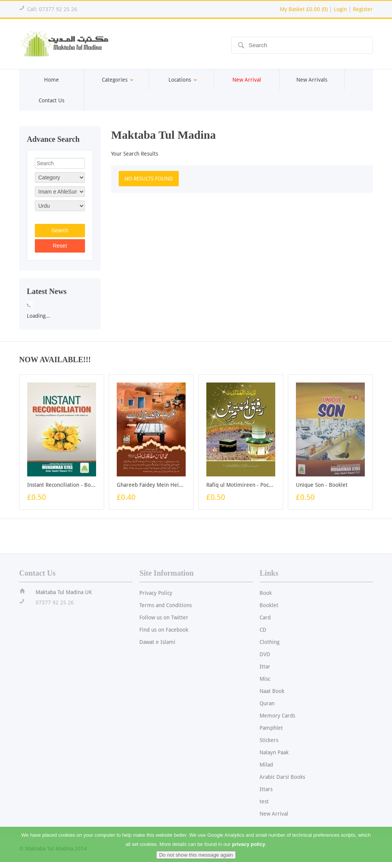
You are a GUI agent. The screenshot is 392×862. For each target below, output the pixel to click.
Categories (116, 80)
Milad (266, 765)
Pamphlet (271, 728)
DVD (265, 654)
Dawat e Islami (157, 642)
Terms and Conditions (165, 605)
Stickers (269, 740)
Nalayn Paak (274, 752)
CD (263, 630)
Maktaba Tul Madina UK (64, 592)
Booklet (269, 605)
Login (340, 9)
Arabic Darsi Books (282, 777)
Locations (181, 80)
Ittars (266, 789)
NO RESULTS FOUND (148, 179)
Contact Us (51, 100)
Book (266, 593)
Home (51, 80)
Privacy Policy (155, 593)
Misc (265, 679)
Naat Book (272, 691)
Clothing (269, 642)
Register (363, 9)
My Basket (304, 9)
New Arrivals (311, 80)
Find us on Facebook (163, 630)
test (264, 801)
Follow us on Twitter (163, 617)
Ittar (265, 666)
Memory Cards (277, 716)
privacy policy (248, 849)
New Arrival (274, 814)
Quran (267, 703)
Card (265, 617)
